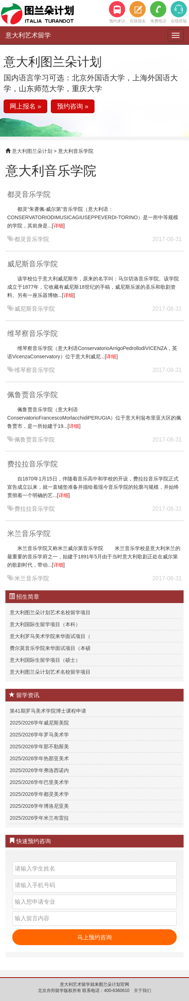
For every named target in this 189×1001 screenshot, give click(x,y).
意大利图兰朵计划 (32, 151)
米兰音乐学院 (28, 533)
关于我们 (142, 990)
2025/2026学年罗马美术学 (39, 735)
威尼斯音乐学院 (32, 264)
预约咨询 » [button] (72, 106)
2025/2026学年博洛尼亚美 (39, 806)
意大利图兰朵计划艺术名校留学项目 (50, 612)
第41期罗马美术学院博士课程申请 (48, 711)
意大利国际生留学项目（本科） (45, 624)
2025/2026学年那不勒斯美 (39, 746)
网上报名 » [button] (25, 106)
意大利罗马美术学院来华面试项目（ (50, 636)
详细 (58, 226)
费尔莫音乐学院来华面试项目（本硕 (50, 648)
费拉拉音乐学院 (32, 464)
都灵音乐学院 (28, 194)
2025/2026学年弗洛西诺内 (39, 770)
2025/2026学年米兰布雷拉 (39, 818)
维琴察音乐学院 (32, 333)
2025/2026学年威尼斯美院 (39, 723)
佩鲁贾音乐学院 (32, 395)
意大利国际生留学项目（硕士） (45, 660)
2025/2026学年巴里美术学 (39, 782)
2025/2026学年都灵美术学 (39, 794)
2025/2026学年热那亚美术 (39, 758)
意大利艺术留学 (28, 35)
